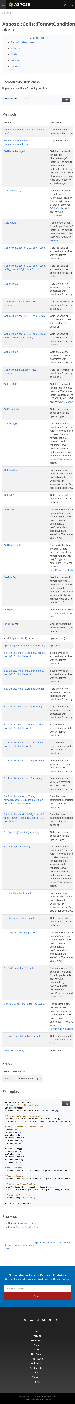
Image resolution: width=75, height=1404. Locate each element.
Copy (66, 100)
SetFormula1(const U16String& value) (24, 688)
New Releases (37, 1340)
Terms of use (39, 1400)
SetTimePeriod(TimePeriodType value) (24, 1004)
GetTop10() (10, 577)
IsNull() (8, 624)
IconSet (70, 402)
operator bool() (19, 638)
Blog (37, 1372)
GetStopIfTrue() (12, 470)
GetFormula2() (11, 352)
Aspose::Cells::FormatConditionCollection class (53, 1245)
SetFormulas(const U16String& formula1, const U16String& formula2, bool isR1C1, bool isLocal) (23, 800)
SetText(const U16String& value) (21, 932)
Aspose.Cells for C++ (27, 1227)
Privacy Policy (29, 1400)
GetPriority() (10, 423)
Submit (37, 1296)
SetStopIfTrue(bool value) (17, 893)
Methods (15, 48)
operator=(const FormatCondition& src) (24, 645)
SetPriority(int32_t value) (17, 846)
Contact (48, 1400)
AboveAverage (58, 183)
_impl (7, 1078)
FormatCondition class (22, 42)
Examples (16, 60)
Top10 (61, 602)
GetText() (9, 509)
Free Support (37, 1358)
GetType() (9, 609)
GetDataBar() (11, 222)
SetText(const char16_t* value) (20, 968)
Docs (36, 1349)
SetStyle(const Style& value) (19, 918)
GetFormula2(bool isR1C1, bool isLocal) (25, 316)
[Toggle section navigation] (69, 13)
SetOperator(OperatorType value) (21, 832)
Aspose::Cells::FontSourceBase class (19, 1247)
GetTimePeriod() (12, 545)
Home (37, 1331)
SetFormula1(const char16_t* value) (23, 706)
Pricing (37, 1345)
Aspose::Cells (28, 1223)
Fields (14, 54)
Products (37, 1335)
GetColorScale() (12, 190)
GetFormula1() (11, 283)
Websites (36, 1377)
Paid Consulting (36, 1367)
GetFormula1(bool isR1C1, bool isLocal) (25, 248)
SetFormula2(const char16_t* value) (23, 778)
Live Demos (37, 1354)
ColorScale (57, 208)
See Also (15, 66)
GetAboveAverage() (14, 151)
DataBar (54, 240)
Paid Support (37, 1363)
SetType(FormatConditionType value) (23, 1036)
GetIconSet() (10, 384)
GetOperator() (11, 409)
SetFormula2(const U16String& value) (24, 760)
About (37, 1381)
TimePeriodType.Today (62, 570)
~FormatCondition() (14, 1050)
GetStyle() (9, 495)
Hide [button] (42, 38)
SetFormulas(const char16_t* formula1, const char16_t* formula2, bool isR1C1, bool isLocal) (24, 818)
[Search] (34, 13)
